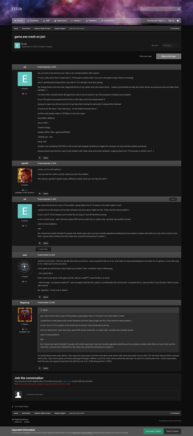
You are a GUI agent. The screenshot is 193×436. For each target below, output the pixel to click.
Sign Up (171, 21)
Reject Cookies (172, 431)
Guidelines (92, 21)
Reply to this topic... (35, 394)
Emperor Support (46, 47)
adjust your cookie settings (82, 433)
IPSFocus (25, 419)
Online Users (62, 21)
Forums (20, 21)
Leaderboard (109, 21)
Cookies (27, 422)
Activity (77, 21)
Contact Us (18, 422)
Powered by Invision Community (170, 421)
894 (24, 282)
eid (25, 44)
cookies (27, 433)
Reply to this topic (168, 56)
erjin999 (24, 163)
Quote (46, 158)
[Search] (152, 9)
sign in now (67, 381)
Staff (47, 21)
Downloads (34, 21)
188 (24, 94)
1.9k (24, 329)
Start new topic (146, 56)
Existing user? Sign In (156, 20)
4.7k (24, 190)
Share (155, 45)
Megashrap (24, 303)
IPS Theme (15, 419)
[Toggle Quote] (41, 310)
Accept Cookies (152, 431)
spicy (25, 255)
